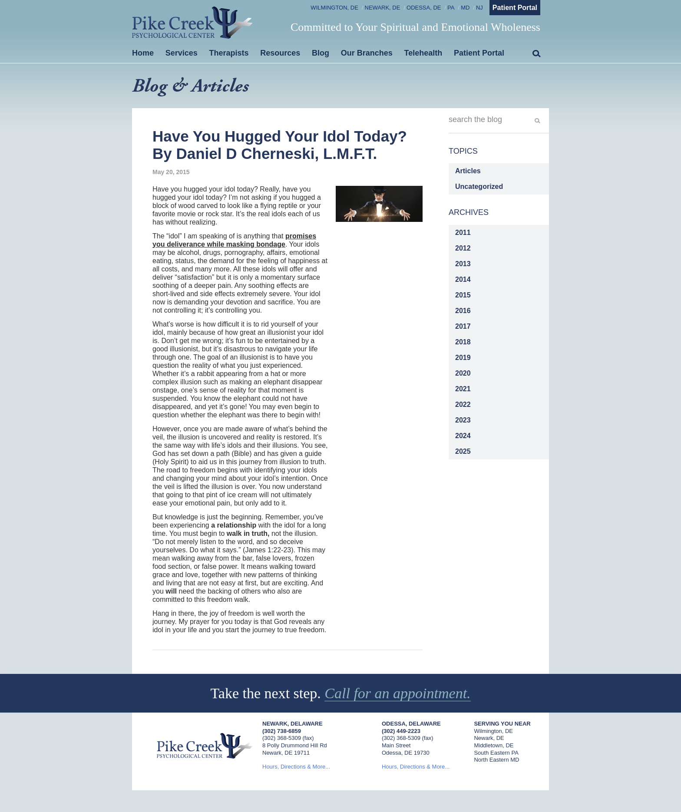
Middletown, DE (493, 745)
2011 (463, 232)
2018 (463, 342)
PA (450, 7)
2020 (463, 373)
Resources (280, 53)
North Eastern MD (496, 759)
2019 (463, 357)
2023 (463, 420)
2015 (463, 295)
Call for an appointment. (397, 693)
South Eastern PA (496, 752)
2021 (463, 389)
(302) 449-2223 (401, 731)
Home (143, 53)
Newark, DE (382, 7)
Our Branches (367, 53)
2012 (463, 248)
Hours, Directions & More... (296, 766)
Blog (320, 53)
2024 (463, 435)
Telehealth (423, 53)
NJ (479, 7)
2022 (463, 404)
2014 (463, 279)
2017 (463, 326)
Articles (468, 171)
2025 (463, 451)
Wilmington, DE (334, 7)
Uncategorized (479, 186)
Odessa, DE (424, 7)
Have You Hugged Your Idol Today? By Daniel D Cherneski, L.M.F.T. (279, 145)
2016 (463, 310)
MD (465, 7)
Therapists (229, 53)
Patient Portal (515, 7)
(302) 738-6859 (281, 731)
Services (181, 53)
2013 (463, 263)
